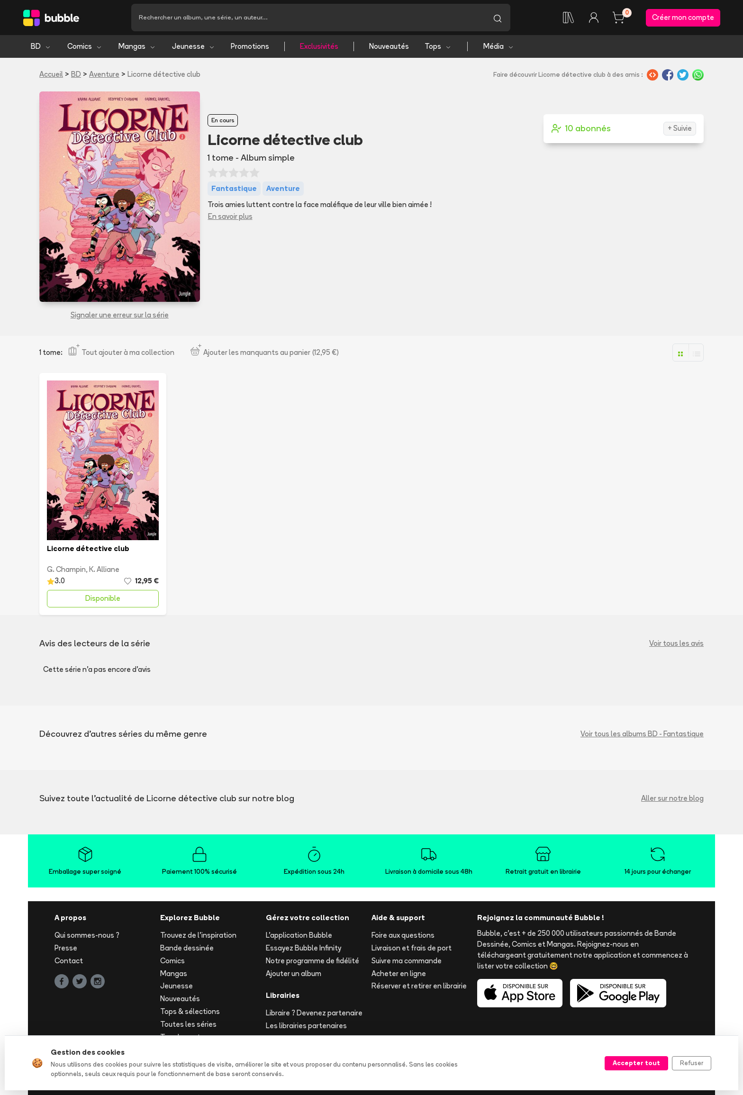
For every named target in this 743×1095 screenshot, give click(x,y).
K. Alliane (104, 569)
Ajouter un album (293, 973)
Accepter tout (636, 1063)
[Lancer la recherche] (497, 17)
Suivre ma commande (407, 960)
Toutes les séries (188, 1024)
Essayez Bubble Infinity (303, 947)
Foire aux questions (403, 935)
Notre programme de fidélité (312, 960)
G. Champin (66, 569)
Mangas (137, 46)
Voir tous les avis (676, 643)
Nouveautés (389, 46)
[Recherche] (308, 17)
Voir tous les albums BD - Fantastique (642, 733)
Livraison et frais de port (412, 947)
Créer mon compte (683, 17)
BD (41, 46)
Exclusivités (319, 46)
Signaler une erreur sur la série (120, 314)
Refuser (691, 1063)
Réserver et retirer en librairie (419, 985)
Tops (438, 46)
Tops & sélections (190, 1011)
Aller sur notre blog (672, 798)
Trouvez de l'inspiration (198, 935)
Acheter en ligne (399, 973)
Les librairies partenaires (306, 1025)
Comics (84, 46)
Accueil (51, 74)
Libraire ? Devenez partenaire (314, 1012)
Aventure (104, 74)
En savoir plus (230, 216)
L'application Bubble (299, 935)
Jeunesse (193, 46)
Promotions (250, 46)
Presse (65, 947)
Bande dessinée (187, 947)
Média (498, 46)
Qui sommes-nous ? (86, 935)
